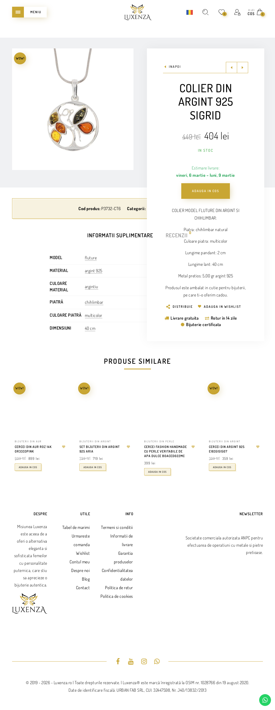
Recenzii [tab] (177, 235)
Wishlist (83, 553)
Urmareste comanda (81, 540)
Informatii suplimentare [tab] (120, 235)
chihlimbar (94, 302)
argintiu (91, 286)
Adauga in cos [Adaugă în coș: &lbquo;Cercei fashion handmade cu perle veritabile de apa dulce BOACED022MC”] (157, 471)
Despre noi (80, 570)
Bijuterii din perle (159, 441)
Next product (242, 67)
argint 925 (93, 270)
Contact (83, 587)
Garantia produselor (123, 557)
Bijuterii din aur (28, 441)
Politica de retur (119, 587)
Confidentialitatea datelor (117, 575)
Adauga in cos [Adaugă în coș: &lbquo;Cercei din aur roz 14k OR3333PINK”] (28, 467)
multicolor (93, 315)
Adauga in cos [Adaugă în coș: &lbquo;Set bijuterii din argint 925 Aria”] (93, 467)
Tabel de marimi (76, 527)
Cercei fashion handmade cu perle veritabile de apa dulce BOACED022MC (165, 451)
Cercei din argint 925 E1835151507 (227, 449)
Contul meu (80, 561)
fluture (91, 257)
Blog (86, 579)
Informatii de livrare (121, 540)
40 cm (90, 328)
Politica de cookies (116, 596)
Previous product (231, 67)
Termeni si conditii (117, 527)
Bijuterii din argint (95, 441)
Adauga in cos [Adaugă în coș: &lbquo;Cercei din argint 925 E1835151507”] (222, 467)
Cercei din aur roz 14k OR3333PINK (33, 449)
